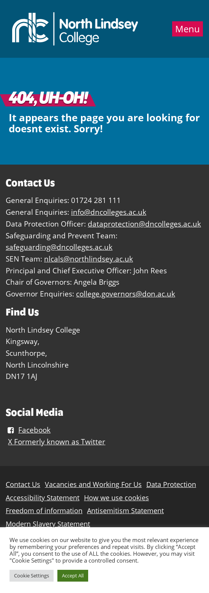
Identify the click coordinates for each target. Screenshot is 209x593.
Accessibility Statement (42, 497)
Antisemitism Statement (125, 510)
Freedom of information (44, 510)
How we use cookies (116, 497)
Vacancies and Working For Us (93, 484)
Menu (187, 29)
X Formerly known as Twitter (56, 441)
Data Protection (171, 484)
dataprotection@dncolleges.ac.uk (144, 223)
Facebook (28, 429)
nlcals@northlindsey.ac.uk (88, 258)
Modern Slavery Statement (48, 524)
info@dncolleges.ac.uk (108, 212)
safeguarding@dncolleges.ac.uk (59, 247)
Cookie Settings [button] (31, 575)
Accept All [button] (73, 575)
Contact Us (23, 484)
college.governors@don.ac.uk (125, 293)
